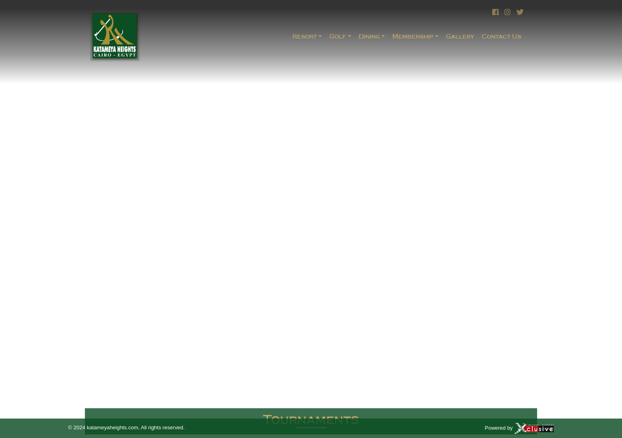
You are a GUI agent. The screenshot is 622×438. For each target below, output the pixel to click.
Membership (413, 36)
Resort (304, 36)
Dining (369, 36)
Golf (337, 36)
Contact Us (501, 36)
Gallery (460, 36)
